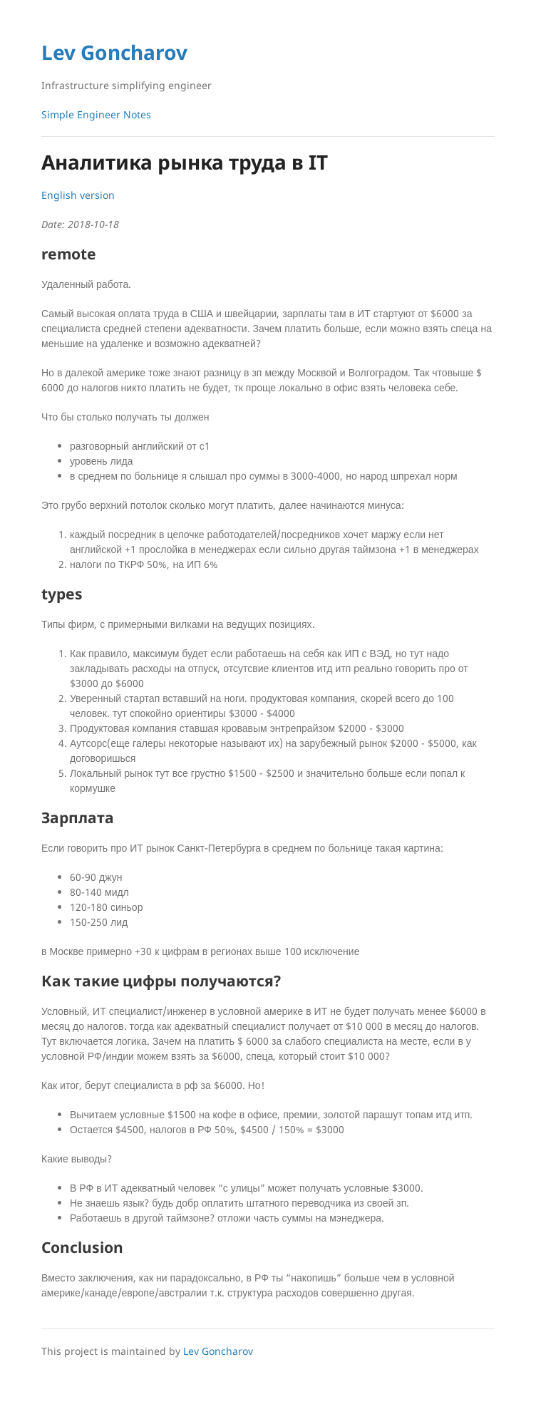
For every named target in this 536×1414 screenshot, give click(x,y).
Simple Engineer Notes (96, 114)
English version (78, 195)
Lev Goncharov (114, 52)
